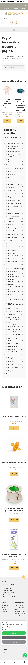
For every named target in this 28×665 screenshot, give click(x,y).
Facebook (16, 8)
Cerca (14, 662)
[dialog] (14, 633)
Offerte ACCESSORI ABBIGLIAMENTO (14, 331)
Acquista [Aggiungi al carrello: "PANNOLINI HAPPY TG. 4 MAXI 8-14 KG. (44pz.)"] (14, 568)
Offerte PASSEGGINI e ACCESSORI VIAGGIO (15, 350)
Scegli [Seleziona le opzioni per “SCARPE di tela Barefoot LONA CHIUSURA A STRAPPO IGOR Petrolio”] (20, 121)
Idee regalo (4, 611)
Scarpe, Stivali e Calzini (15, 311)
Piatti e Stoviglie (13, 367)
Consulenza (9, 5)
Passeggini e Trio (13, 258)
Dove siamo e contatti (7, 8)
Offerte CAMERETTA (14, 335)
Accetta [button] (14, 633)
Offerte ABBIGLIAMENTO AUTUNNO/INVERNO (16, 319)
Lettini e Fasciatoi (13, 171)
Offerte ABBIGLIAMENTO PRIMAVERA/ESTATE (14, 325)
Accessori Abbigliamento (16, 268)
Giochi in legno (13, 228)
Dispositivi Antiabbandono (13, 254)
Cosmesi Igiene (11, 190)
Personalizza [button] (14, 642)
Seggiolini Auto (12, 262)
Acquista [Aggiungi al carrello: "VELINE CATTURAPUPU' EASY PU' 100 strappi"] (14, 428)
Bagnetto (11, 197)
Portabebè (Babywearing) (14, 374)
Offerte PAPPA (12, 346)
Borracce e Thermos (14, 364)
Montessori (11, 174)
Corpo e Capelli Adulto (15, 203)
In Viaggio (9, 240)
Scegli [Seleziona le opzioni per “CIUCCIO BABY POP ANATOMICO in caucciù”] (14, 474)
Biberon (10, 361)
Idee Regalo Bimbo (14, 151)
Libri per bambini (13, 234)
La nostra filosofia (6, 605)
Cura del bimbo (13, 207)
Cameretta (9, 165)
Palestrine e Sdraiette (15, 181)
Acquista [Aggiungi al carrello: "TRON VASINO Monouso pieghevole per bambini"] (14, 520)
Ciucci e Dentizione (14, 200)
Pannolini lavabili (13, 213)
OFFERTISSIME (10, 315)
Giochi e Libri (10, 221)
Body (9, 295)
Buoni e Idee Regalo (12, 143)
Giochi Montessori (14, 231)
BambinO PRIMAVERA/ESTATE (14, 291)
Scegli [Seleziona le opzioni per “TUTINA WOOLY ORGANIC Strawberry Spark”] (7, 121)
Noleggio (15, 5)
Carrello (22, 661)
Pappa (8, 355)
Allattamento (12, 194)
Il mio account (4, 662)
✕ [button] (25, 622)
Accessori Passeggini (14, 247)
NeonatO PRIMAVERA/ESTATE (14, 304)
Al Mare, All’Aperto (14, 271)
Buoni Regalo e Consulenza (13, 147)
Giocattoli (11, 224)
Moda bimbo (5, 112)
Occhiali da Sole (13, 308)
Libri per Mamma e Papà (16, 237)
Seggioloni (11, 371)
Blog (25, 5)
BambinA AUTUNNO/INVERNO (14, 275)
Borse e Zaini (12, 250)
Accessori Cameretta (14, 168)
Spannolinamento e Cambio (17, 513)
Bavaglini (11, 358)
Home (3, 34)
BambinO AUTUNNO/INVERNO (14, 285)
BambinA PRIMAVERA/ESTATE (14, 280)
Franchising (20, 5)
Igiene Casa (11, 210)
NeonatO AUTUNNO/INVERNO (14, 299)
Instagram (23, 8)
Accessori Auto (12, 244)
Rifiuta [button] (14, 637)
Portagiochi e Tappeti (15, 184)
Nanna (10, 178)
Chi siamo (4, 5)
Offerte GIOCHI (13, 343)
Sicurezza (11, 187)
